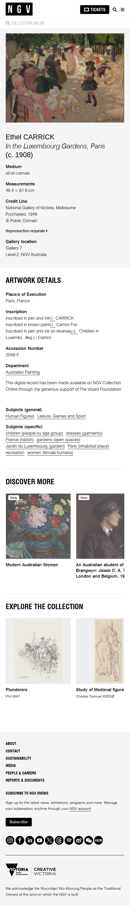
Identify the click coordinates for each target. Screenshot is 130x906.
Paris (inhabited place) (88, 446)
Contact (13, 751)
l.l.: (52, 318)
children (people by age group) (34, 433)
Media (11, 766)
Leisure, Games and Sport (61, 416)
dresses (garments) (84, 433)
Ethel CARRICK (30, 137)
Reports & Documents (25, 780)
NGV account (80, 809)
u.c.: (74, 331)
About (11, 744)
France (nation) (20, 440)
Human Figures (20, 416)
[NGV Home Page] (19, 9)
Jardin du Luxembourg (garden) (35, 446)
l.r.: (52, 325)
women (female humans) (50, 453)
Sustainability (18, 758)
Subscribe (19, 822)
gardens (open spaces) (58, 440)
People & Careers (21, 773)
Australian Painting (23, 372)
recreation (15, 453)
